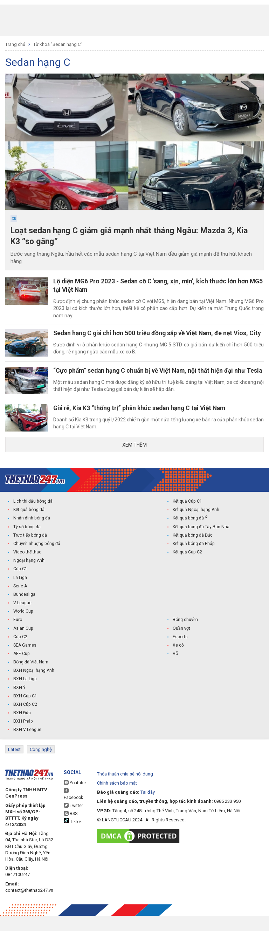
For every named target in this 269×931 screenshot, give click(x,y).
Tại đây (147, 807)
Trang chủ (15, 44)
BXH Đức (21, 728)
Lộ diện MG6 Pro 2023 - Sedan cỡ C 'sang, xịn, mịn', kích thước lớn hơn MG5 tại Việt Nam (153, 287)
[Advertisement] (134, 20)
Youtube (74, 797)
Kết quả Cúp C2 (187, 568)
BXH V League (27, 745)
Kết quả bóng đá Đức (192, 551)
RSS (70, 828)
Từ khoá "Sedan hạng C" (57, 44)
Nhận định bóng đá (31, 534)
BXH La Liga (24, 694)
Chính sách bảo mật (117, 798)
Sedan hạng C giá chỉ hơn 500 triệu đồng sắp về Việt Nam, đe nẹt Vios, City (154, 338)
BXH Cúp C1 (24, 711)
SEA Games (24, 660)
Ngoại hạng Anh (28, 576)
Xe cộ (178, 660)
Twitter (73, 820)
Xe (14, 218)
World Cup (23, 627)
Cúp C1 (20, 585)
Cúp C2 (20, 652)
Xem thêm (134, 461)
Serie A (20, 602)
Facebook (73, 809)
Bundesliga (24, 610)
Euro (17, 635)
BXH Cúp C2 (24, 719)
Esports (180, 652)
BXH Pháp (22, 736)
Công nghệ (41, 764)
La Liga (20, 593)
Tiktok (73, 836)
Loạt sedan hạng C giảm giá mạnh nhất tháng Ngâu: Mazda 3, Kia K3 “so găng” (134, 236)
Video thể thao (27, 568)
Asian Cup (23, 644)
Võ (175, 669)
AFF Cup (21, 669)
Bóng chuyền (185, 635)
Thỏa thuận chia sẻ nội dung (125, 788)
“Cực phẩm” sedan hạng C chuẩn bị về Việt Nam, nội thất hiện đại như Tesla (152, 383)
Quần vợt (181, 644)
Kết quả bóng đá (28, 526)
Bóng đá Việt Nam (30, 677)
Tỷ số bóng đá (26, 543)
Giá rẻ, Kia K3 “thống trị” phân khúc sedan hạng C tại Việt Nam (143, 424)
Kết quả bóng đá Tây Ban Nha (201, 543)
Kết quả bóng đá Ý (190, 534)
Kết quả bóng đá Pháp (193, 560)
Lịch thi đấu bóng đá (32, 518)
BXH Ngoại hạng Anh (33, 686)
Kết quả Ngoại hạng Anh (196, 526)
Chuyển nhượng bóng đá (36, 560)
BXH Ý (19, 703)
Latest (14, 764)
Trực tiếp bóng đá (29, 551)
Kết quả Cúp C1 (187, 518)
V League (22, 618)
